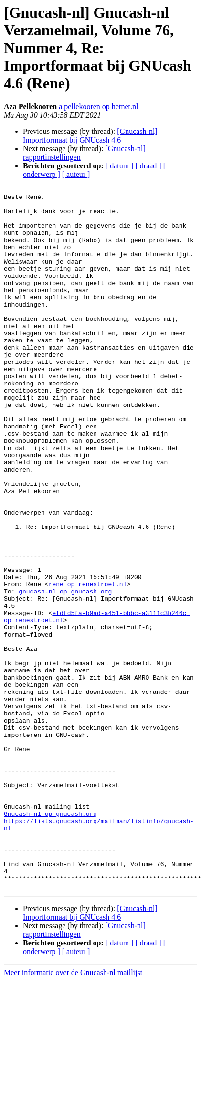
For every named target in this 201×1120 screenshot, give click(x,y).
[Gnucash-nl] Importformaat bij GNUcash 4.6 (90, 135)
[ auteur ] (76, 174)
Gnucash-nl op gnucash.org (50, 938)
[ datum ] (120, 166)
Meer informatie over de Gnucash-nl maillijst (73, 1112)
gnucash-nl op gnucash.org (65, 671)
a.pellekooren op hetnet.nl (98, 106)
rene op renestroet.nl (88, 663)
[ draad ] (148, 166)
